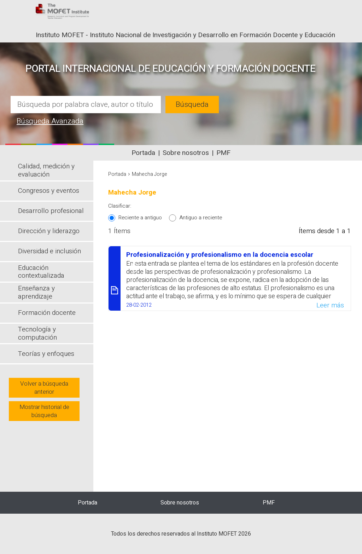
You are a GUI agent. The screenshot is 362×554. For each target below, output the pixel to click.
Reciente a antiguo (140, 217)
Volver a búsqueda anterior (44, 387)
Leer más (330, 305)
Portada (143, 153)
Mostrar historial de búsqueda (44, 411)
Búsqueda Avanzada (50, 121)
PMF (223, 153)
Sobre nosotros (186, 153)
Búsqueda (192, 104)
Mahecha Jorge (149, 174)
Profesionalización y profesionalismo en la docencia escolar (219, 255)
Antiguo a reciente (200, 217)
